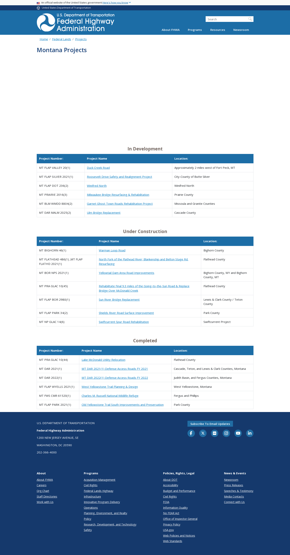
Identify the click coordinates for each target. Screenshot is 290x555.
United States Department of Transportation (66, 7)
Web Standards (172, 541)
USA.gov (168, 530)
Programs (195, 30)
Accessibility (170, 485)
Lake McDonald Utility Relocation (103, 360)
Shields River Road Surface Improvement (126, 313)
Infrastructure (92, 496)
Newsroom (241, 30)
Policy (87, 519)
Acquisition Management (99, 480)
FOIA (166, 502)
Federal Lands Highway (98, 491)
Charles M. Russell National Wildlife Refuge (110, 396)
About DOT (170, 480)
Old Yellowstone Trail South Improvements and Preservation (123, 405)
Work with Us (45, 502)
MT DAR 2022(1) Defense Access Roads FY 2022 (115, 378)
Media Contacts (234, 496)
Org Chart (43, 491)
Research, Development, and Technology (110, 524)
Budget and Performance (179, 491)
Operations (91, 507)
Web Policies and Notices (179, 535)
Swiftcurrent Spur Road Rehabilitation (124, 322)
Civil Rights (90, 485)
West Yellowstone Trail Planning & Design (110, 387)
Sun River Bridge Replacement (119, 299)
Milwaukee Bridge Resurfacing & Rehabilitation (118, 195)
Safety (88, 530)
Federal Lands (61, 39)
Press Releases (233, 485)
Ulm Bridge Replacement (103, 212)
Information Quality (175, 507)
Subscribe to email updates (210, 424)
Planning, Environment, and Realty (105, 513)
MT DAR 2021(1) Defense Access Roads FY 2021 (115, 369)
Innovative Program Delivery (102, 502)
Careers (41, 485)
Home (44, 39)
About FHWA (171, 30)
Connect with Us (234, 502)
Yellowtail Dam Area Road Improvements (126, 273)
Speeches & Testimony (238, 491)
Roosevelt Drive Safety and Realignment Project (119, 177)
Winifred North (97, 186)
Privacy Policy (171, 524)
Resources (217, 30)
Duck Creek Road (98, 168)
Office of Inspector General (180, 519)
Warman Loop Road (112, 250)
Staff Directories (47, 496)
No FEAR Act (171, 513)
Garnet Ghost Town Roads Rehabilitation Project (120, 204)
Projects (81, 39)
